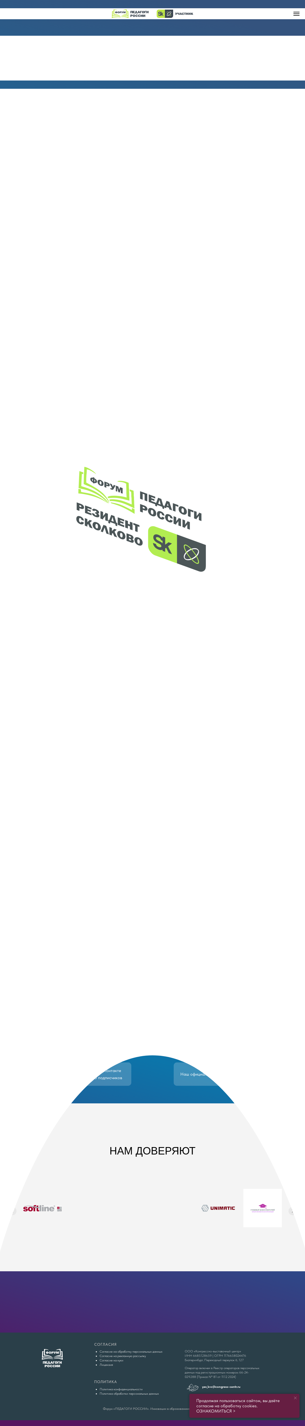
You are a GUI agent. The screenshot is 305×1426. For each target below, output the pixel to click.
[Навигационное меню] (296, 14)
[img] (152, 58)
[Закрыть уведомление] (295, 1398)
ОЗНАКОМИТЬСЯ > (216, 1411)
